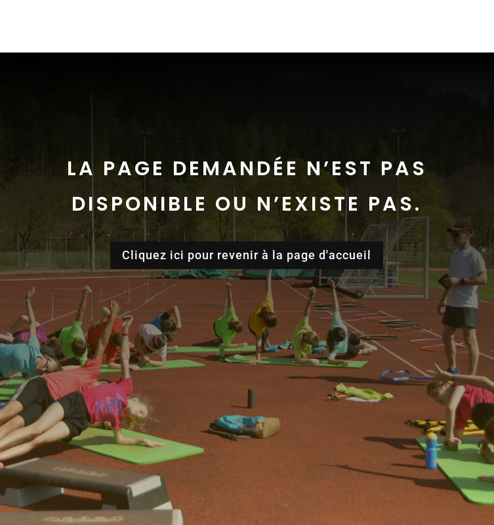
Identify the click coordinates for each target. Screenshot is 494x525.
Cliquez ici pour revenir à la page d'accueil (246, 255)
